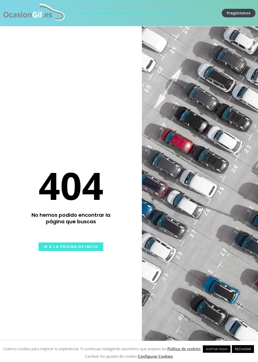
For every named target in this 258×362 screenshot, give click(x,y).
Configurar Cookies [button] (155, 356)
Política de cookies (184, 348)
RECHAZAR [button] (243, 349)
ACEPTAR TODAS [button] (217, 349)
